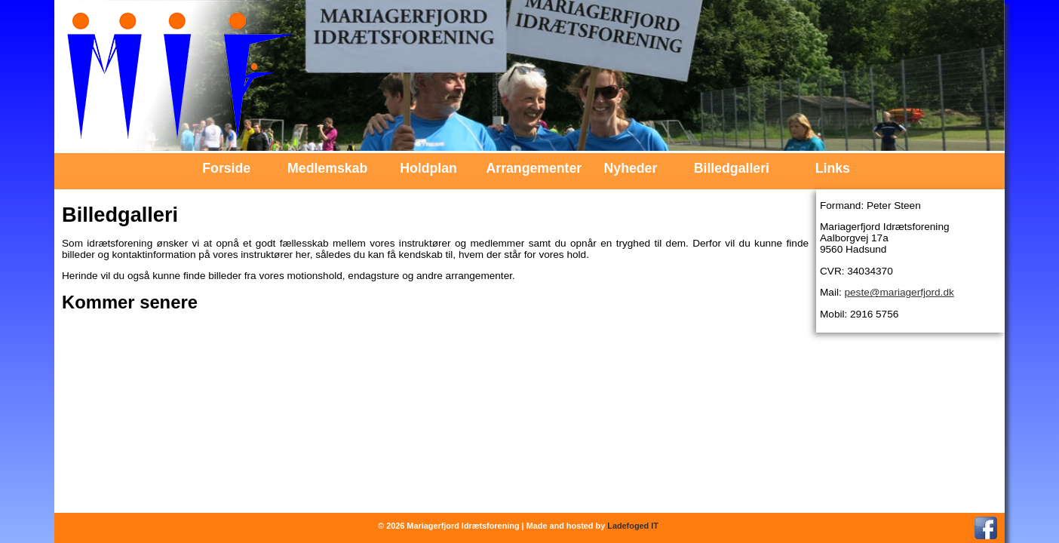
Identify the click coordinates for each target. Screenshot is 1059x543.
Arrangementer (530, 168)
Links (832, 168)
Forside (226, 168)
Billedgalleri (731, 168)
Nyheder (631, 168)
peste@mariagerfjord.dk (898, 292)
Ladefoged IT (632, 525)
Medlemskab (327, 168)
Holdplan (428, 168)
